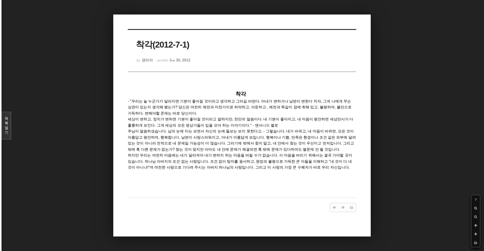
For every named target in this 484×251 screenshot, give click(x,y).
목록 (6, 125)
